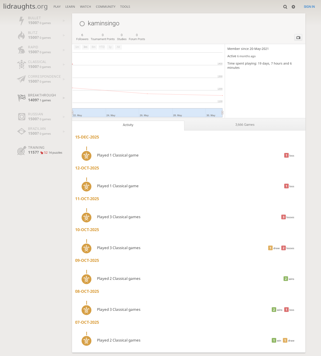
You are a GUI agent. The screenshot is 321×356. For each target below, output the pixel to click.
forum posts (137, 37)
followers (82, 37)
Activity (128, 125)
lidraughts (25, 6)
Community (105, 6)
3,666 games (245, 125)
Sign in (309, 6)
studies (122, 37)
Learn (70, 6)
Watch (85, 6)
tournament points (103, 37)
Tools (125, 6)
